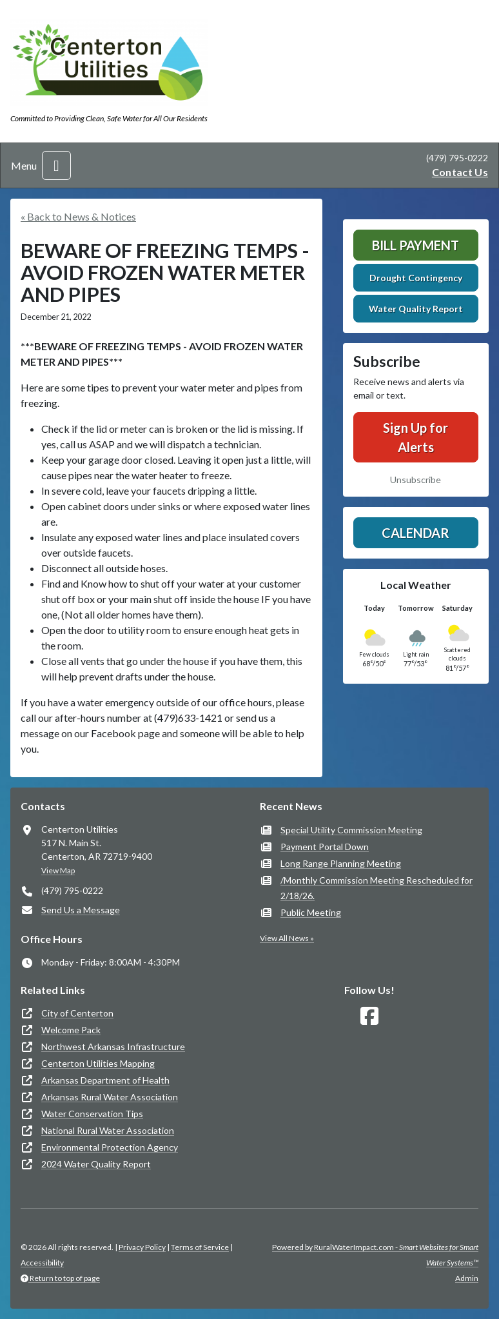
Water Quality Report (416, 308)
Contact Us (460, 172)
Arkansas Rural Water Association (109, 1096)
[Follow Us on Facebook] (369, 1016)
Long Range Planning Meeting (340, 863)
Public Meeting (310, 912)
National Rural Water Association (107, 1130)
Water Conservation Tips (92, 1113)
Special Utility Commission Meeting (351, 829)
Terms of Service (200, 1247)
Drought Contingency (415, 277)
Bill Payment (415, 245)
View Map (58, 870)
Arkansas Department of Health (105, 1080)
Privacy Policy (142, 1247)
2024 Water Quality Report (96, 1163)
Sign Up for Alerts (415, 437)
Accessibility (42, 1262)
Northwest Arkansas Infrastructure (113, 1046)
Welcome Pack (71, 1029)
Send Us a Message (80, 909)
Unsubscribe (415, 479)
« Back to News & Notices (78, 216)
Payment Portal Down (324, 846)
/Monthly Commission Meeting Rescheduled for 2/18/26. (376, 888)
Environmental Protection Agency (109, 1147)
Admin (466, 1278)
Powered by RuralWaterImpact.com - (375, 1254)
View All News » (287, 938)
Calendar (415, 532)
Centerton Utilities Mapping (98, 1063)
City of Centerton (77, 1012)
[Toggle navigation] (56, 165)
